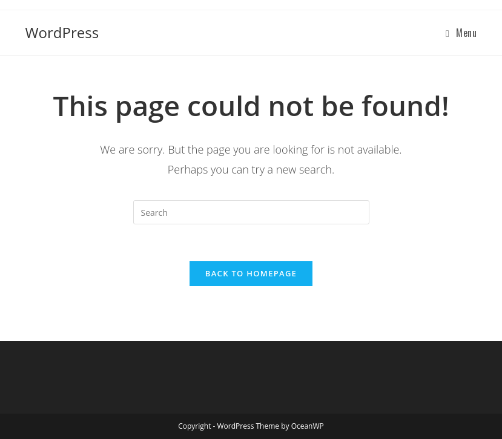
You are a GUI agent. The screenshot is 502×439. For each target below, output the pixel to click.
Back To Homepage (251, 273)
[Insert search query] (251, 212)
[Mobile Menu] (461, 32)
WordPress (62, 32)
